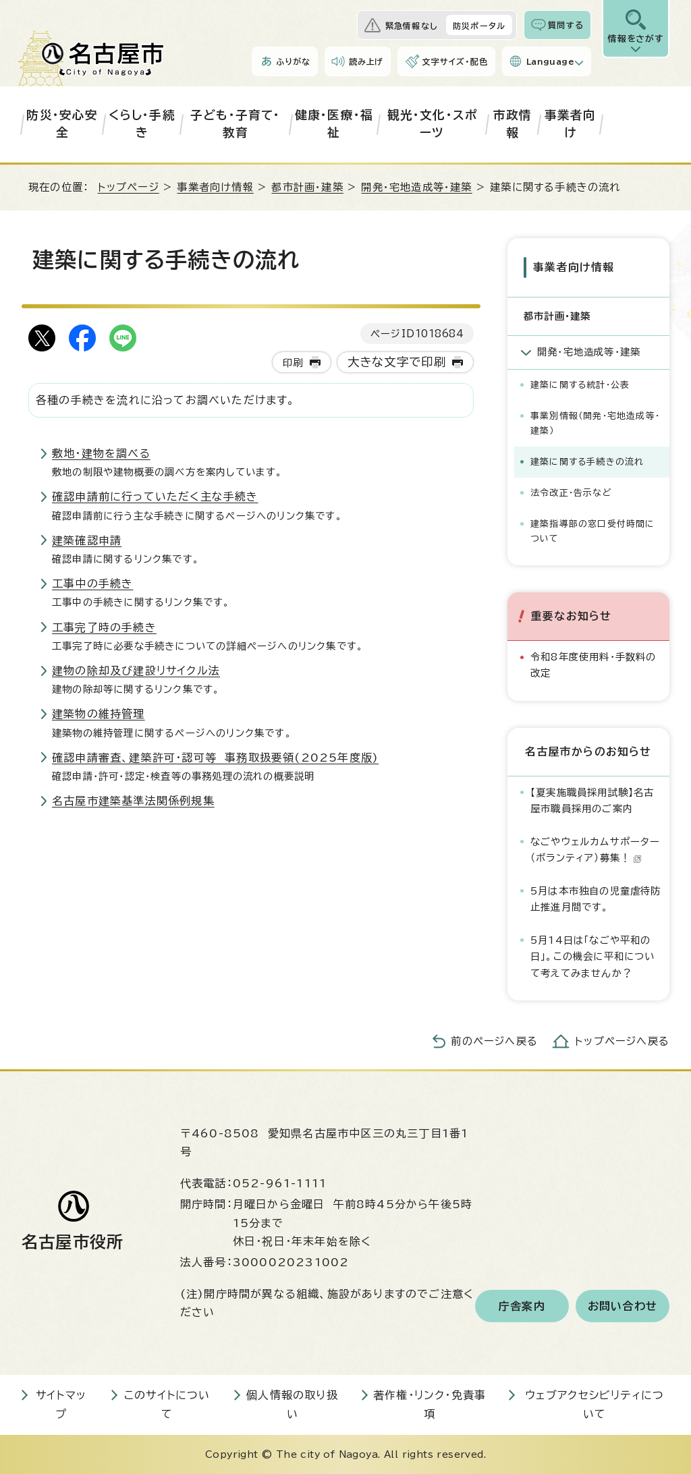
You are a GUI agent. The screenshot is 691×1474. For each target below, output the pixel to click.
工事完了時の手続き (104, 627)
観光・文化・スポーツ (432, 123)
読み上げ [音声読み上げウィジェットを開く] (366, 61)
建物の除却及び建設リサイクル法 (136, 670)
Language (550, 61)
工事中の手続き (92, 583)
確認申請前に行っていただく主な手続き (155, 496)
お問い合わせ (622, 1305)
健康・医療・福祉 (334, 123)
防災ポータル (479, 26)
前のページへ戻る (494, 1041)
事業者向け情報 (215, 187)
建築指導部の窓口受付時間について (592, 531)
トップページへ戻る (622, 1041)
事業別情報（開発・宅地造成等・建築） (595, 423)
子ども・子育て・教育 (235, 123)
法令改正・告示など (571, 492)
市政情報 (512, 123)
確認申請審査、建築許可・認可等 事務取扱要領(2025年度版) (215, 757)
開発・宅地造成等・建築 (416, 187)
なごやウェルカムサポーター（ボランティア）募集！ (595, 849)
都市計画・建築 (307, 187)
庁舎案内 (522, 1305)
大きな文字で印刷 (397, 362)
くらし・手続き (142, 123)
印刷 (293, 363)
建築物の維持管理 (98, 713)
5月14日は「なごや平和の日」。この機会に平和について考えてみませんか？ (592, 955)
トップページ (128, 187)
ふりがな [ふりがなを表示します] (293, 61)
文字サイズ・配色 (455, 61)
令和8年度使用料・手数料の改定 (593, 665)
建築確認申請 (86, 540)
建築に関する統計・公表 (580, 384)
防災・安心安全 (62, 123)
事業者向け (571, 123)
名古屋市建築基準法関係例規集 (133, 800)
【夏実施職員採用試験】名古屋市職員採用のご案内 (592, 800)
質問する (566, 25)
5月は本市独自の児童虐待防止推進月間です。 (595, 898)
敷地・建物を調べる (101, 453)
